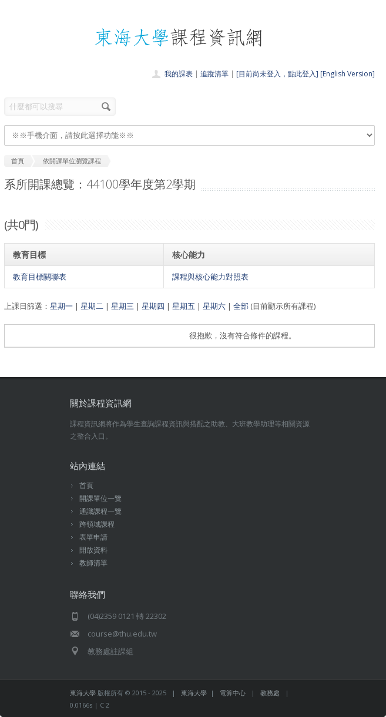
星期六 (214, 306)
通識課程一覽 (100, 511)
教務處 (270, 692)
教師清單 (93, 563)
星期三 (122, 306)
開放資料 (93, 550)
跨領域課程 (97, 524)
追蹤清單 (214, 74)
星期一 (61, 306)
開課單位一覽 (100, 498)
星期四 (153, 306)
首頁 (86, 485)
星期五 (183, 306)
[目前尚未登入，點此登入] (277, 74)
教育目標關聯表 (39, 276)
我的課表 (179, 74)
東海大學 (83, 692)
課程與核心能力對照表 (210, 276)
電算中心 (233, 692)
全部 (241, 306)
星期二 (91, 306)
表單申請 (93, 537)
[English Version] (347, 74)
